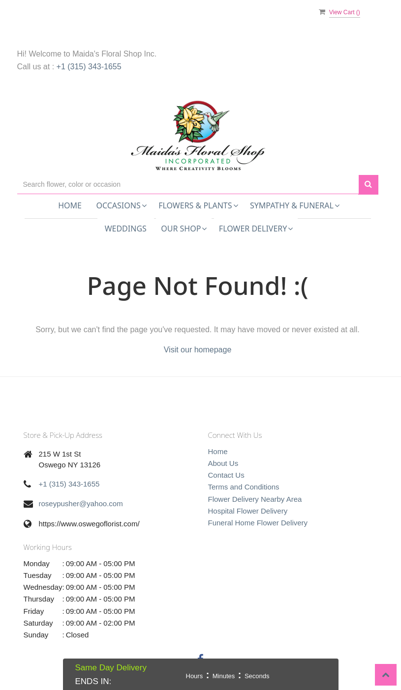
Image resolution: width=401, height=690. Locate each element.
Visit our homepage (198, 349)
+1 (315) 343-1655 (89, 66)
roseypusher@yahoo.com (81, 503)
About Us (223, 463)
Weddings (126, 228)
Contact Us (226, 475)
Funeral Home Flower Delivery (258, 522)
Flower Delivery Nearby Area (255, 499)
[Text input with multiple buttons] (188, 184)
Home (70, 205)
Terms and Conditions (243, 487)
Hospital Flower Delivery (248, 511)
